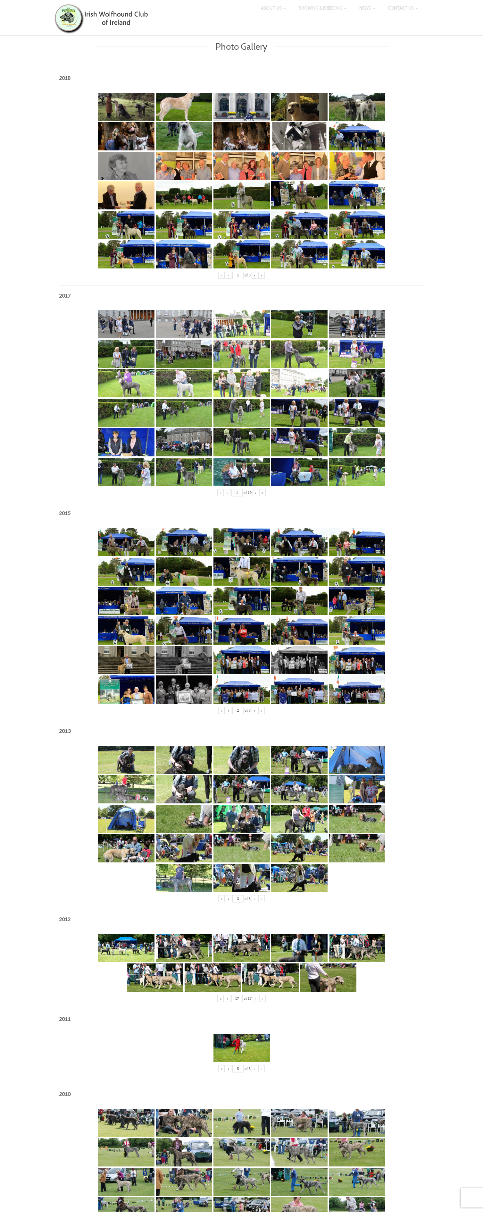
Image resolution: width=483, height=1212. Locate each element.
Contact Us (403, 12)
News (367, 12)
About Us (273, 12)
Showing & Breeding (322, 12)
